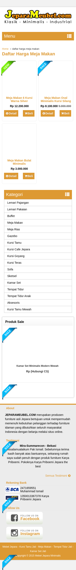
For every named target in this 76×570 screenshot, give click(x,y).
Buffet (11, 216)
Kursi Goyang (16, 256)
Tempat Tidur (15, 289)
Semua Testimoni (58, 475)
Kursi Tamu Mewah (19, 309)
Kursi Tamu (14, 242)
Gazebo (12, 236)
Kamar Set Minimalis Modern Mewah (37, 366)
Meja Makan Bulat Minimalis (19, 162)
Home (5, 48)
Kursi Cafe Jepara (18, 249)
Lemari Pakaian (17, 209)
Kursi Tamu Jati (27, 546)
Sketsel (12, 276)
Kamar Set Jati (38, 551)
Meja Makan (15, 222)
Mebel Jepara (9, 546)
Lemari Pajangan (18, 202)
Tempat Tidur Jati (63, 546)
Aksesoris (13, 302)
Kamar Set (14, 282)
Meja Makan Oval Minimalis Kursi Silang (56, 99)
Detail (11, 113)
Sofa (10, 269)
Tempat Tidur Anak (19, 296)
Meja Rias (13, 229)
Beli (29, 113)
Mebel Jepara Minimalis (48, 555)
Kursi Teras (14, 262)
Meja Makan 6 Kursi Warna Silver (19, 99)
